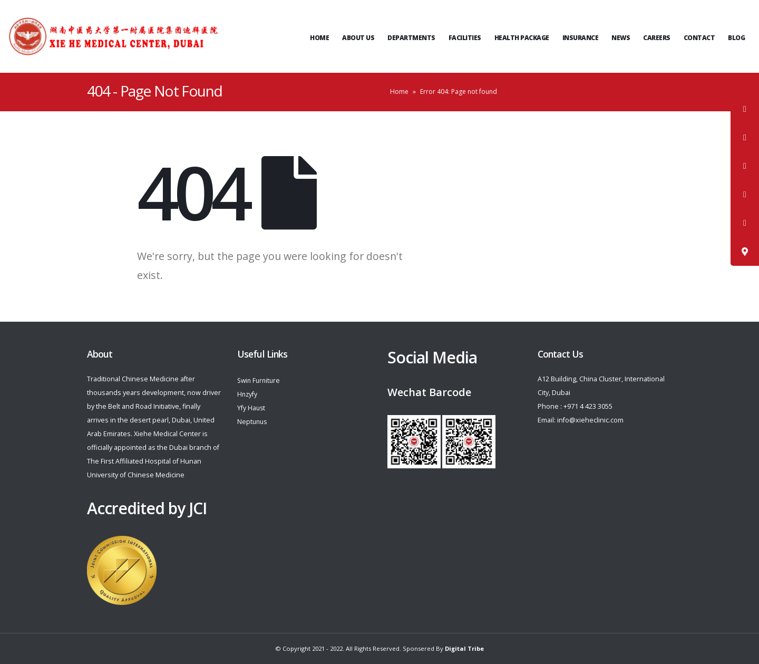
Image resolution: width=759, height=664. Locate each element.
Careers (656, 37)
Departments (411, 37)
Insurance (580, 37)
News (620, 37)
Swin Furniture (260, 380)
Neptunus (253, 421)
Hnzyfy (247, 394)
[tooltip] (745, 109)
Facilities (465, 37)
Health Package (521, 37)
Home (319, 37)
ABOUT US (358, 37)
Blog (736, 37)
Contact (699, 37)
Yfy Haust (251, 407)
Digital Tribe (464, 648)
